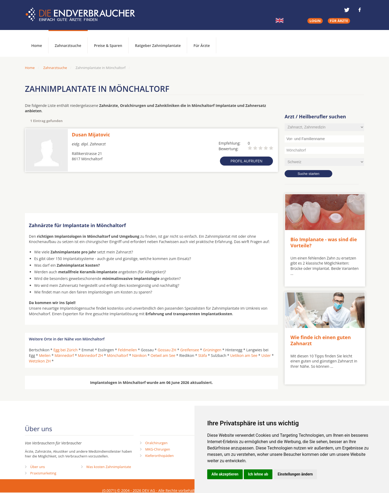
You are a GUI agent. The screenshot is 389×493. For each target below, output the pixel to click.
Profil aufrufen (247, 160)
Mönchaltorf (117, 355)
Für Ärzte (201, 45)
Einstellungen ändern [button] (295, 474)
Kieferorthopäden (159, 455)
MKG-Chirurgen (157, 449)
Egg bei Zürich (65, 349)
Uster (266, 355)
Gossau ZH (167, 349)
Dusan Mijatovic (91, 134)
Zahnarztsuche (68, 45)
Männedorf (64, 355)
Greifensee (189, 349)
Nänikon (139, 355)
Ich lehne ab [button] (258, 474)
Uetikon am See (243, 355)
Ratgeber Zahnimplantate (158, 45)
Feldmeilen (127, 349)
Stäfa (202, 355)
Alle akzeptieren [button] (224, 474)
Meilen (45, 355)
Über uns (37, 466)
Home (30, 67)
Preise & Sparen (108, 45)
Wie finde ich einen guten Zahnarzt (320, 340)
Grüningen (212, 349)
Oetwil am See (163, 355)
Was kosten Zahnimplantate (108, 466)
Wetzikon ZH (40, 361)
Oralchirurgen (156, 442)
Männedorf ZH (90, 355)
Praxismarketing (43, 473)
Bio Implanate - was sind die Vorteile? (323, 242)
